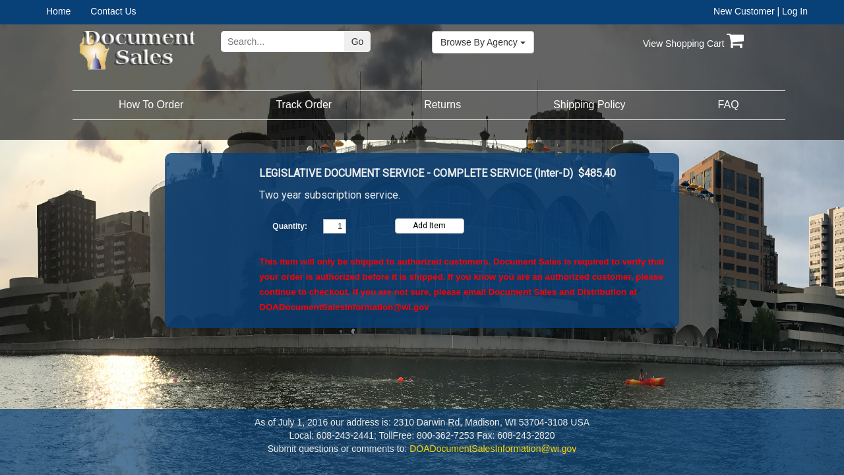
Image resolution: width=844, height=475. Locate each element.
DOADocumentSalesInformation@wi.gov (344, 307)
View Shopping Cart (693, 43)
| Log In (792, 11)
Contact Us (113, 11)
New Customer (744, 11)
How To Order (151, 104)
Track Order (304, 104)
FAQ (728, 104)
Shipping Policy (589, 104)
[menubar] (88, 11)
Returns (442, 104)
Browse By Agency (483, 42)
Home (58, 11)
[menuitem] (68, 11)
